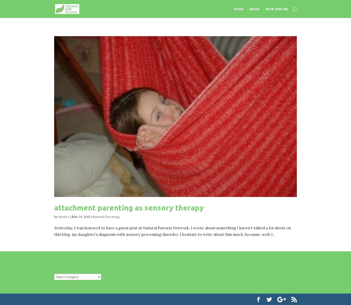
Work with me (276, 9)
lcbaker (63, 217)
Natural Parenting (106, 217)
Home (238, 9)
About (254, 9)
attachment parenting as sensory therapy (129, 207)
